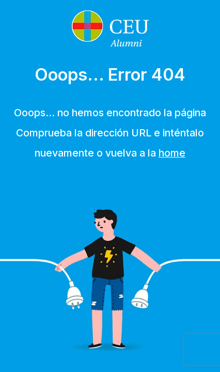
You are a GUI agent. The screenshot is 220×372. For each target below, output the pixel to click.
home (172, 153)
